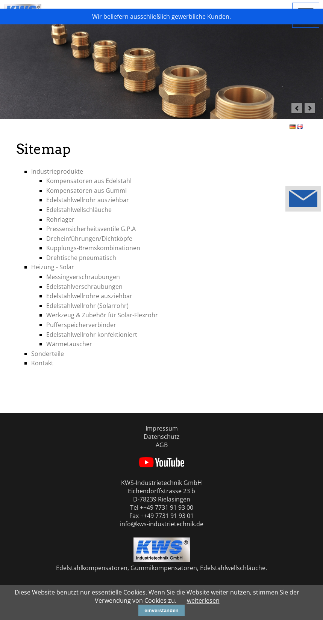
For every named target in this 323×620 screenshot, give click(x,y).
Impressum (162, 428)
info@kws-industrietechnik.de (161, 524)
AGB (162, 445)
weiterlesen (203, 600)
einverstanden (161, 610)
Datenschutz (162, 436)
